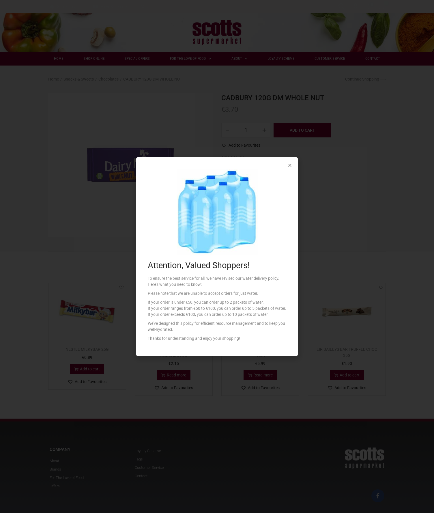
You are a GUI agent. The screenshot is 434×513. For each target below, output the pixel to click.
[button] (290, 165)
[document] (217, 256)
